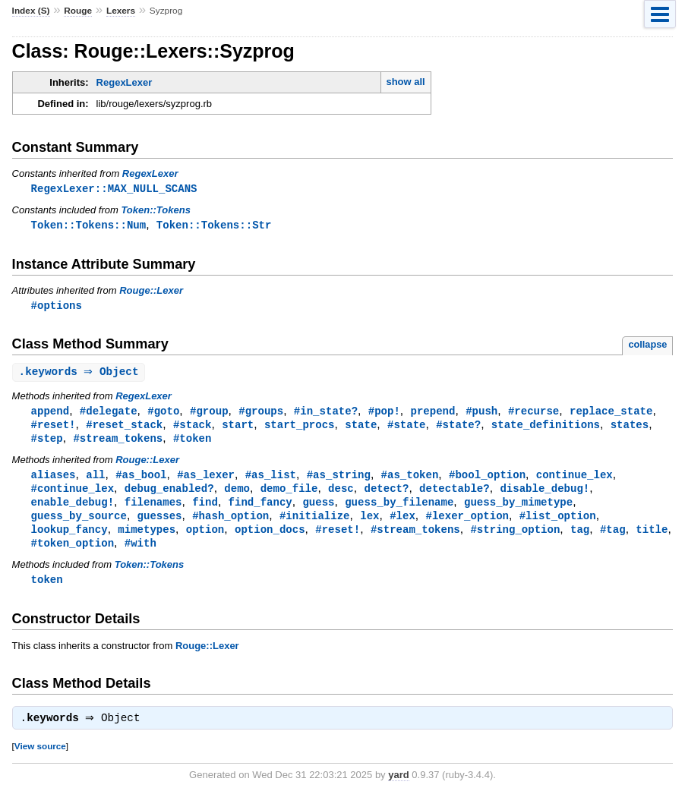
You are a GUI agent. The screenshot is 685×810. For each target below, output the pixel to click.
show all (405, 81)
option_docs (270, 538)
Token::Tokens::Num (89, 226)
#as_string (339, 480)
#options (56, 307)
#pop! (384, 414)
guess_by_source (79, 523)
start (238, 428)
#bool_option (487, 480)
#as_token (410, 480)
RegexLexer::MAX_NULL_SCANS (114, 188)
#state (406, 428)
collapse (647, 346)
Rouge (78, 10)
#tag (613, 538)
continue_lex (574, 480)
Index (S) (31, 10)
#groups (260, 414)
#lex (402, 523)
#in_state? (326, 414)
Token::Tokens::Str (214, 226)
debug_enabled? (169, 494)
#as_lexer (206, 480)
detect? (386, 494)
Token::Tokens (156, 210)
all (95, 480)
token (47, 589)
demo (237, 494)
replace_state (611, 414)
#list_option (557, 523)
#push (481, 414)
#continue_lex (72, 494)
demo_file (289, 494)
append (50, 414)
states (630, 428)
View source (40, 758)
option (205, 538)
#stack (192, 428)
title (652, 538)
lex (369, 523)
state (361, 428)
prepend (432, 414)
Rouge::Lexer (151, 292)
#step (47, 443)
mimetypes (146, 538)
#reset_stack (124, 428)
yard (398, 787)
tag (579, 538)
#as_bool (140, 480)
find (205, 509)
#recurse (533, 414)
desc (341, 494)
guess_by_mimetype (518, 509)
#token (192, 443)
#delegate (108, 414)
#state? (458, 428)
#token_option (72, 552)
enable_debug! (72, 509)
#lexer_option (466, 523)
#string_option (515, 538)
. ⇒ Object (81, 374)
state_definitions (545, 428)
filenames (153, 509)
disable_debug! (544, 494)
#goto (163, 414)
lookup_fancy (69, 538)
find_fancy (260, 509)
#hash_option (230, 523)
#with (140, 552)
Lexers (120, 10)
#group (209, 414)
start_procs (299, 428)
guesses (159, 523)
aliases (53, 480)
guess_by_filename (399, 509)
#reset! (53, 428)
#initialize (314, 523)
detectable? (454, 494)
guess (318, 509)
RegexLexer (124, 82)
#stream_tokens (118, 443)
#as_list (270, 480)
